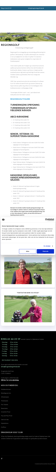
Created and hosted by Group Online (45, 463)
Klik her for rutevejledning (10, 380)
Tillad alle (45, 251)
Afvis (27, 251)
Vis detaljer (47, 246)
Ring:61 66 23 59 (11, 339)
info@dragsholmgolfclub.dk (10, 366)
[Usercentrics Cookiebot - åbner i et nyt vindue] (46, 219)
